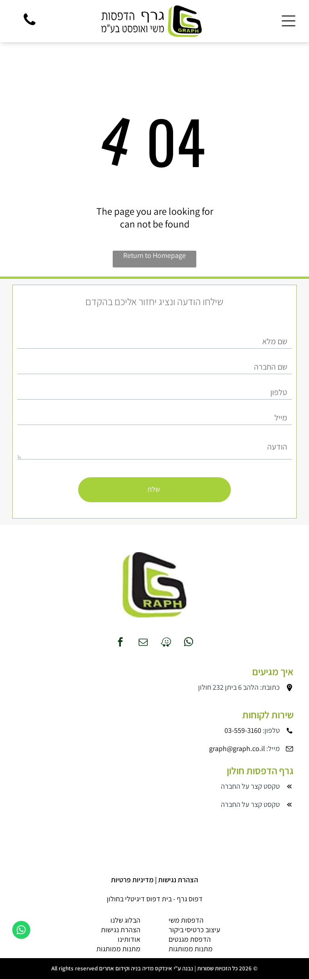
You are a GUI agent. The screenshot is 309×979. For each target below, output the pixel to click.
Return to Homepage (154, 255)
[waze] (166, 643)
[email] (143, 643)
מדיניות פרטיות (132, 880)
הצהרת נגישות (178, 880)
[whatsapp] (188, 643)
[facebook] (120, 643)
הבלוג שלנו (125, 920)
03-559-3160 (242, 730)
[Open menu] (288, 21)
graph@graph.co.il (237, 748)
